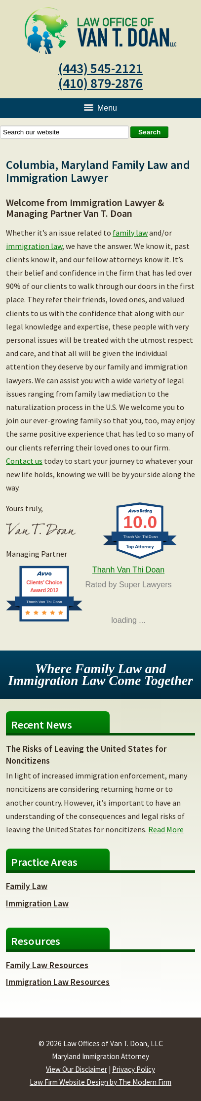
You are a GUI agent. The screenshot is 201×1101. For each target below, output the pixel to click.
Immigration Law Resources (58, 982)
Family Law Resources (47, 965)
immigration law (34, 246)
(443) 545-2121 (100, 68)
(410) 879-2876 (100, 83)
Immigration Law (37, 903)
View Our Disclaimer (76, 1069)
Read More (166, 829)
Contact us (24, 461)
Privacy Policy (133, 1069)
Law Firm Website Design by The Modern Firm (100, 1082)
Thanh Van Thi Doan (128, 570)
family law (130, 233)
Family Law (26, 886)
